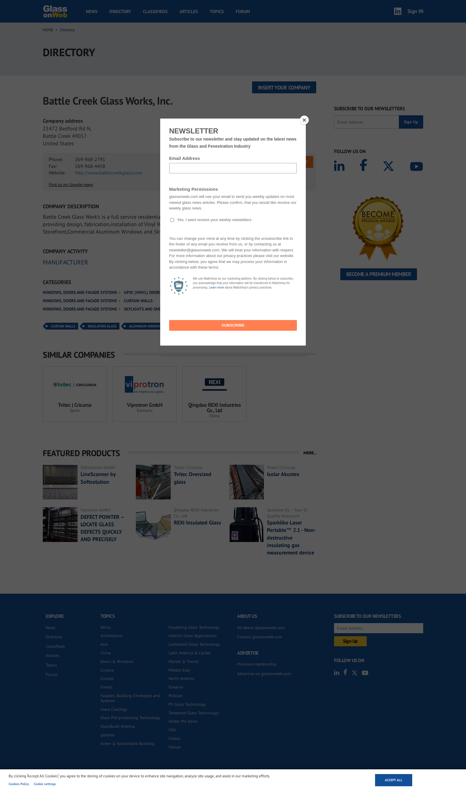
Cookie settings (45, 784)
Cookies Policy (19, 784)
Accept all (393, 780)
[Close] (304, 120)
